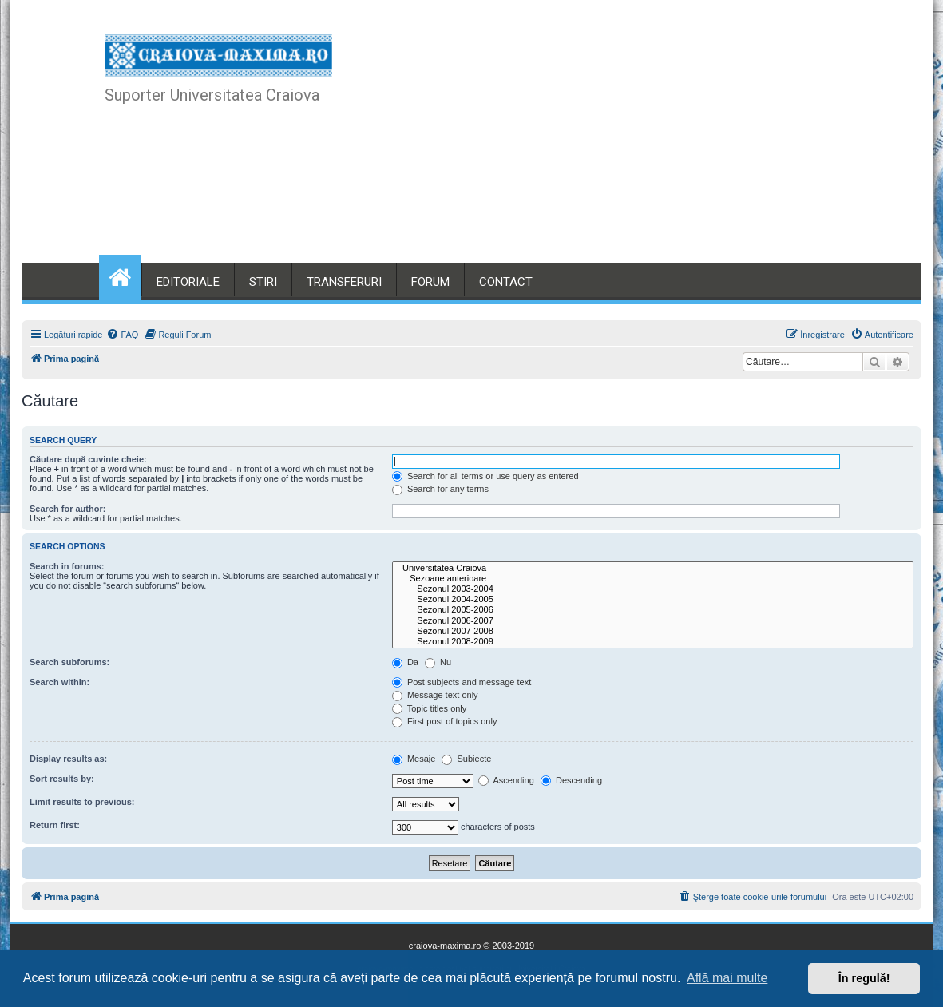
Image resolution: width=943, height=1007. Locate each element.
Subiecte (466, 758)
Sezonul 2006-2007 (653, 621)
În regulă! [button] (864, 978)
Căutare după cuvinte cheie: (88, 459)
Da (405, 662)
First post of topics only (444, 721)
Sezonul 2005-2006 (653, 610)
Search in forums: (67, 566)
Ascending (506, 780)
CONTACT (506, 282)
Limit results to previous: (82, 802)
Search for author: (67, 508)
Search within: (59, 682)
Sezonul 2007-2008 (653, 631)
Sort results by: (62, 778)
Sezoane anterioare (653, 578)
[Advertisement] (589, 144)
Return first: (55, 825)
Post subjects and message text (461, 682)
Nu (438, 662)
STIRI (263, 282)
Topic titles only (429, 708)
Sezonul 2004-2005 (653, 599)
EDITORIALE (188, 282)
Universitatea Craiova (653, 568)
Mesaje (414, 758)
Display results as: (68, 758)
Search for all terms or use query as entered (485, 476)
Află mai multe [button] (727, 978)
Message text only (435, 695)
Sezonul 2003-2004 (653, 589)
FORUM (430, 282)
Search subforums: (69, 662)
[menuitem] (122, 334)
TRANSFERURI (344, 282)
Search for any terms (440, 489)
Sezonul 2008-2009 (653, 641)
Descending (571, 780)
